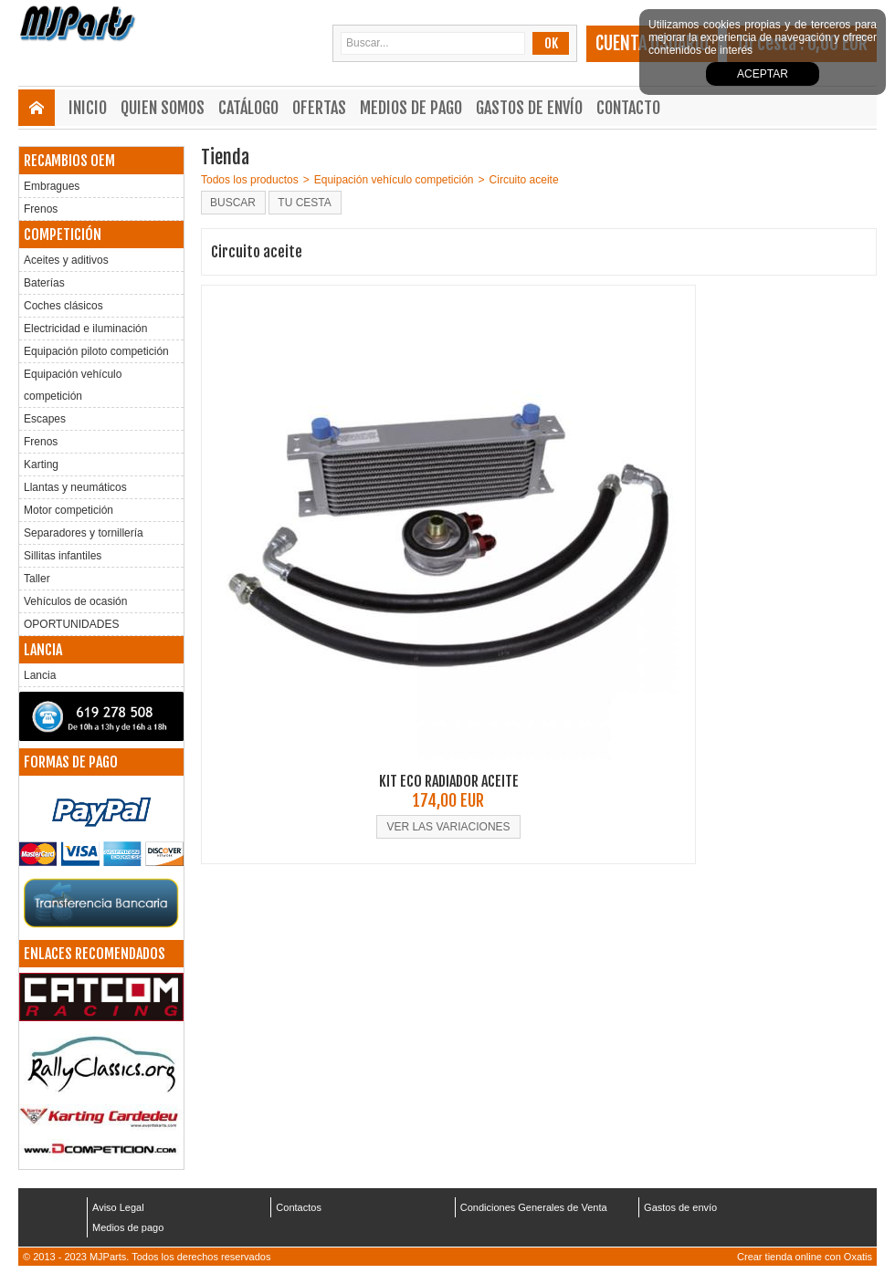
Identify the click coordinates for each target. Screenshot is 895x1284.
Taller (37, 578)
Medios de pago (411, 108)
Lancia (40, 675)
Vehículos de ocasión (75, 601)
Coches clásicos (63, 305)
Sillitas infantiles (62, 555)
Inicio (87, 108)
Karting (41, 464)
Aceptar (762, 74)
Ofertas (319, 108)
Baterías (44, 283)
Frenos (41, 209)
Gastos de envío (529, 108)
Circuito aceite (524, 179)
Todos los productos (250, 179)
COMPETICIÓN (62, 234)
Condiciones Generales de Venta (533, 1207)
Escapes (45, 418)
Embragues (51, 186)
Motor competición (68, 510)
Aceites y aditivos (66, 260)
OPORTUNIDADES (71, 624)
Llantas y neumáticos (75, 487)
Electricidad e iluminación (85, 328)
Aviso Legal (118, 1207)
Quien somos (163, 108)
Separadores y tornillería (83, 533)
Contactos (298, 1207)
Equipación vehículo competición (72, 385)
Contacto (628, 108)
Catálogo (248, 108)
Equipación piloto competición (96, 351)
